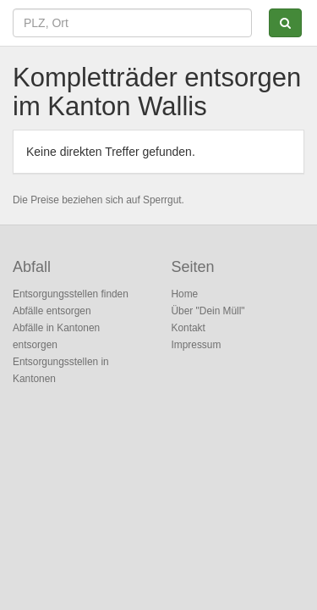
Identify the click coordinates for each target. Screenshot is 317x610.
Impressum (196, 345)
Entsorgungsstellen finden (70, 294)
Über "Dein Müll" (208, 311)
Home (185, 294)
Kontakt (188, 328)
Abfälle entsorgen (52, 311)
